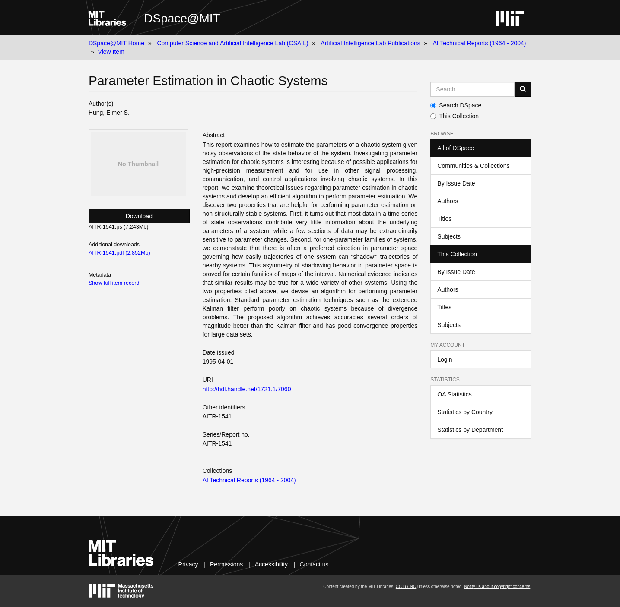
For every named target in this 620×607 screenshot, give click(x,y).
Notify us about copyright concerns (497, 586)
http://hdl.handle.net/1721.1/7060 (247, 389)
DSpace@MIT (182, 18)
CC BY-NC (406, 586)
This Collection (454, 116)
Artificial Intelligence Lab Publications (370, 43)
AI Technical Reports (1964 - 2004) (479, 43)
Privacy (188, 564)
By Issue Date (456, 183)
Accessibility (271, 564)
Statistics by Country (465, 412)
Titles (444, 218)
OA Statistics (454, 394)
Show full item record (114, 283)
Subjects (449, 236)
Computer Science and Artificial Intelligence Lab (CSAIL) (232, 43)
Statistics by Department (470, 429)
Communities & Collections (473, 165)
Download (139, 216)
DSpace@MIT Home (116, 43)
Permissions (226, 564)
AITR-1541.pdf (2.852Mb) (119, 253)
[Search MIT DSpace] (472, 89)
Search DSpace (455, 105)
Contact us (314, 564)
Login (444, 359)
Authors (447, 201)
